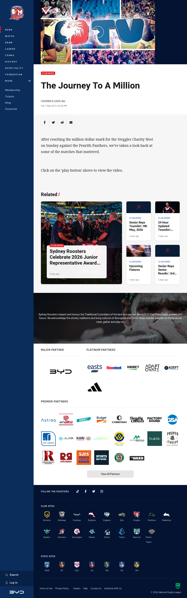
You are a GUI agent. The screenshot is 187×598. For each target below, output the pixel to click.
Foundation (14, 74)
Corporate (11, 108)
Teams (9, 55)
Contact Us (96, 588)
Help (85, 588)
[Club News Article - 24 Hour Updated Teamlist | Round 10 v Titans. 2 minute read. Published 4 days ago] (167, 220)
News (9, 29)
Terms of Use (45, 588)
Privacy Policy (62, 588)
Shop (8, 102)
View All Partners (110, 474)
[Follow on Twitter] (93, 491)
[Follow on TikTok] (77, 491)
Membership (12, 90)
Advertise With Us (113, 588)
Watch (10, 36)
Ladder (10, 48)
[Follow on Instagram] (101, 491)
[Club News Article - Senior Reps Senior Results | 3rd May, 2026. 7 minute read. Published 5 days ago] (167, 264)
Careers (76, 588)
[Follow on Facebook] (85, 491)
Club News (48, 73)
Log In (11, 582)
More (18, 80)
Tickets (9, 96)
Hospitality (14, 68)
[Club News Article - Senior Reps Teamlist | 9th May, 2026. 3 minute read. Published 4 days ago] (138, 220)
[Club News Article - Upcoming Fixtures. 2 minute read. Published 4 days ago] (138, 264)
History (11, 61)
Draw (9, 42)
